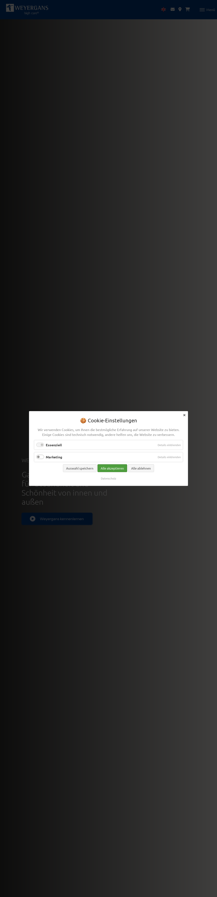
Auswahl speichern (79, 468)
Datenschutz (108, 478)
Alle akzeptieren (112, 468)
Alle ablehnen (141, 468)
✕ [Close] (184, 415)
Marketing (54, 457)
